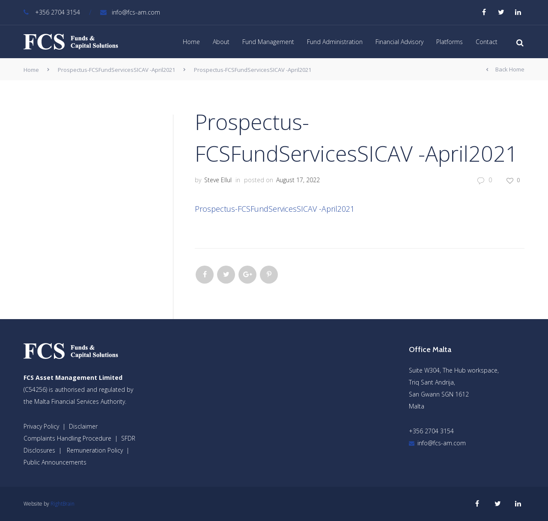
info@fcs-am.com (130, 12)
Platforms (449, 42)
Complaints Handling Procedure (67, 438)
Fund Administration (335, 42)
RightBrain (62, 503)
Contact (486, 42)
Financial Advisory (399, 42)
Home (191, 42)
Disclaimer (83, 426)
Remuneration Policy (95, 450)
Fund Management (268, 42)
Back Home (505, 70)
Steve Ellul (218, 180)
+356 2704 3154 (52, 12)
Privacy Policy (41, 426)
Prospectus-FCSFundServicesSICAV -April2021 (116, 70)
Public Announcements (55, 462)
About (221, 42)
